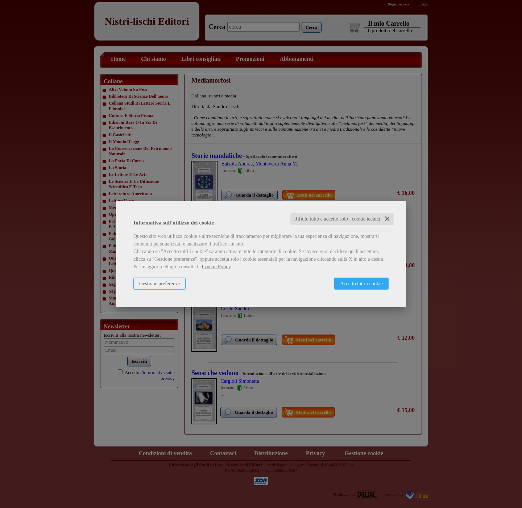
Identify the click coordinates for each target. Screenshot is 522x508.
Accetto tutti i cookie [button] (361, 283)
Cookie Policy (216, 266)
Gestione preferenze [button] (159, 283)
